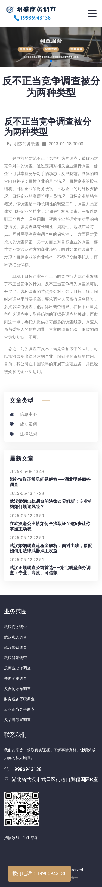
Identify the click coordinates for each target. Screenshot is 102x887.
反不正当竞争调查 (19, 709)
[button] (47, 61)
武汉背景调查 (15, 658)
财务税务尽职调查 (19, 699)
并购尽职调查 (15, 678)
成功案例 (23, 424)
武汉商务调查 (15, 627)
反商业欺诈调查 (17, 668)
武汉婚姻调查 (15, 647)
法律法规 (23, 434)
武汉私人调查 (15, 637)
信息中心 (23, 414)
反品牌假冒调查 (17, 720)
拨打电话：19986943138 (39, 873)
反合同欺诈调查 (17, 689)
